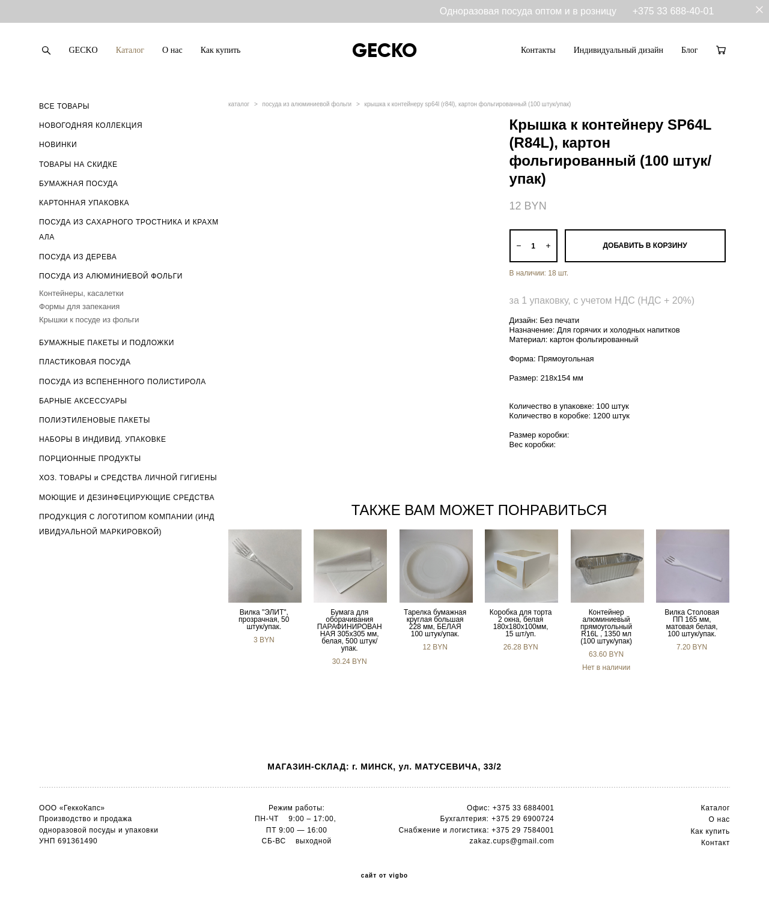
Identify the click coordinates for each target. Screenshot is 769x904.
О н (715, 819)
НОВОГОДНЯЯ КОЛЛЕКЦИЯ (90, 125)
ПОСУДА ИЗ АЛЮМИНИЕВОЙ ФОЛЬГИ (111, 276)
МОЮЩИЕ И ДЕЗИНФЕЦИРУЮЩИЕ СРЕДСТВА (126, 497)
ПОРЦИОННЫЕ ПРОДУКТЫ (90, 458)
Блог (689, 50)
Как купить (221, 50)
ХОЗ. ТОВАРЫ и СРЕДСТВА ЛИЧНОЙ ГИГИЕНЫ (128, 478)
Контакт (715, 843)
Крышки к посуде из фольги (89, 319)
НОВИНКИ (58, 144)
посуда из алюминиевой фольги (307, 104)
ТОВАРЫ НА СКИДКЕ (78, 164)
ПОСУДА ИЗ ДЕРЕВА (78, 257)
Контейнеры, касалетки (81, 293)
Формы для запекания (79, 306)
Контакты (538, 50)
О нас (172, 50)
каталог (238, 104)
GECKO (83, 50)
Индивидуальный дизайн (618, 50)
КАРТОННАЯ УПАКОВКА (84, 203)
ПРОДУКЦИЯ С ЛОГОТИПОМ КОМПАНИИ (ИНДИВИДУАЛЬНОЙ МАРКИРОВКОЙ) (126, 524)
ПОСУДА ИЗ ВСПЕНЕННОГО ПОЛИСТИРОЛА (122, 382)
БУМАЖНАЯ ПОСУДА (78, 183)
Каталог (130, 50)
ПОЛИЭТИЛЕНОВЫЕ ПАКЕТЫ (94, 420)
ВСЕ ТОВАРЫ (64, 106)
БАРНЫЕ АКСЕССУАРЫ (83, 401)
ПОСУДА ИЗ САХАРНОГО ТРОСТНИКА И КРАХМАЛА (129, 229)
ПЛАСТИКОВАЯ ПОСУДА (85, 362)
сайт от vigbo (384, 876)
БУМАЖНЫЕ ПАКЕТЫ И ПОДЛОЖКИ (106, 343)
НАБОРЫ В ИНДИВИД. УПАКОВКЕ (102, 439)
